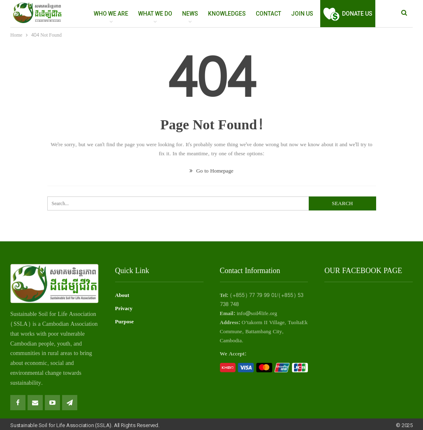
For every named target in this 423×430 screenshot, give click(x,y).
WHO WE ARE (111, 13)
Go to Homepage (211, 171)
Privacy (124, 308)
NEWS (190, 13)
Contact (268, 13)
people (46, 344)
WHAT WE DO (155, 13)
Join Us (302, 13)
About (122, 295)
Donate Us (347, 13)
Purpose (124, 322)
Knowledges (227, 13)
